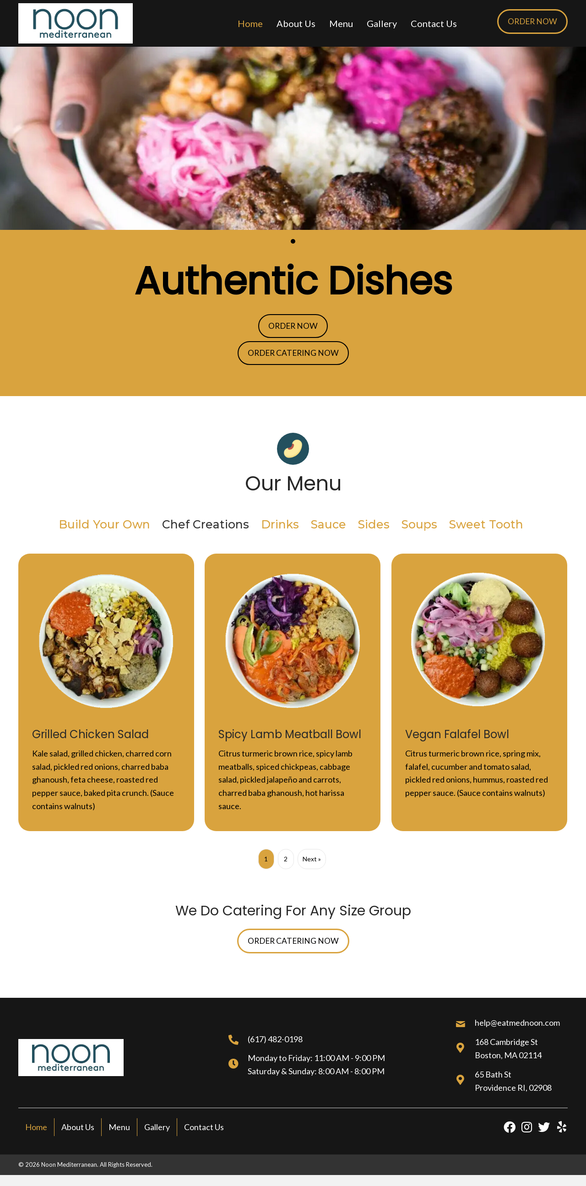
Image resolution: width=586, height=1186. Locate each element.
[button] (531, 21)
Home (36, 1129)
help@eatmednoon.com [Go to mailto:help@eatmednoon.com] (517, 1025)
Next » (312, 860)
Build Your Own (104, 526)
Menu (119, 1129)
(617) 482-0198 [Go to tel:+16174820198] (275, 1041)
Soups (419, 526)
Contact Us (204, 1129)
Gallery (157, 1129)
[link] (250, 23)
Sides (374, 526)
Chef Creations (205, 526)
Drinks (280, 526)
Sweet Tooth (486, 526)
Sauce (328, 526)
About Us (77, 1129)
